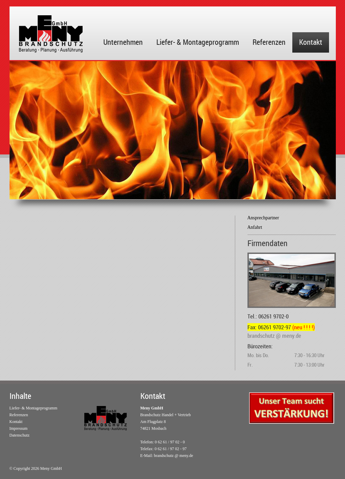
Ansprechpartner (263, 217)
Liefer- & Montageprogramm (197, 42)
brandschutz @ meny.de (173, 455)
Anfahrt (254, 227)
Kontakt (310, 42)
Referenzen (269, 42)
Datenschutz (20, 435)
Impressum (19, 428)
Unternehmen (123, 42)
